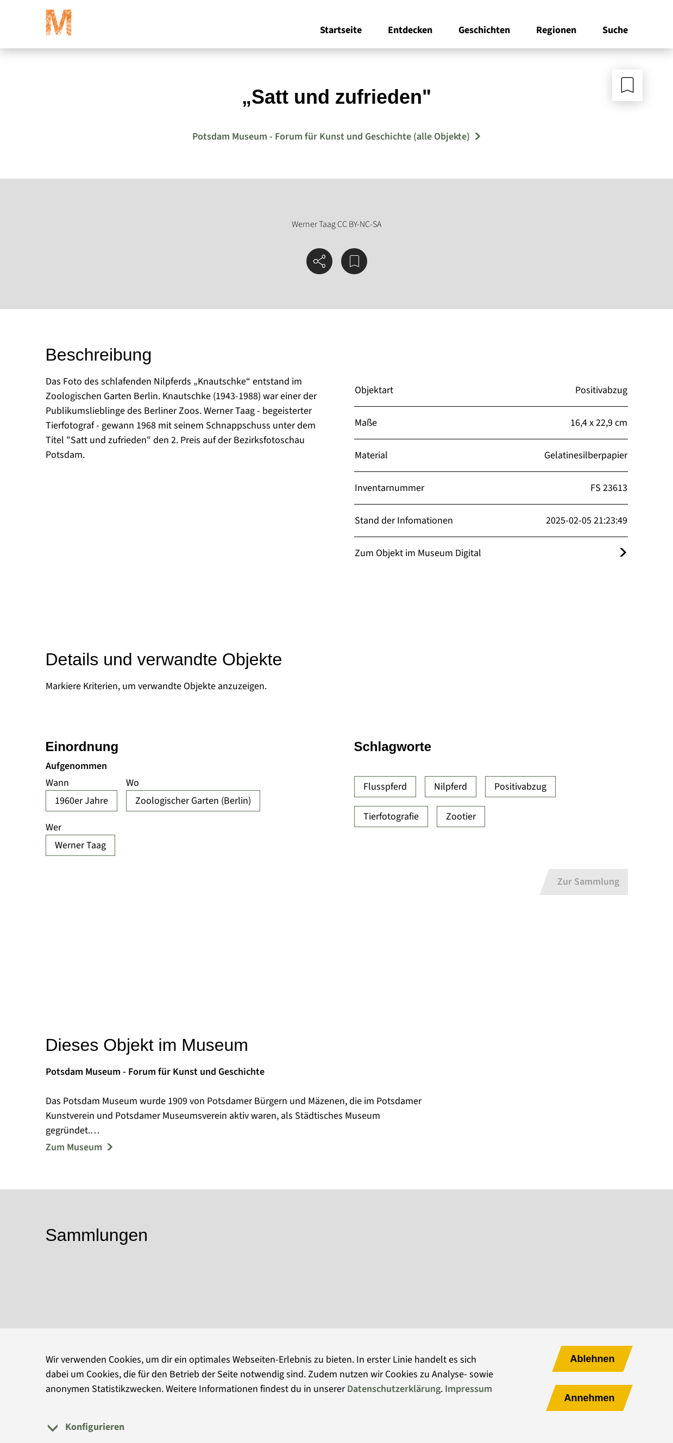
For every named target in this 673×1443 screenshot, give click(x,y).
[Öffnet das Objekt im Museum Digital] (623, 553)
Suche (615, 32)
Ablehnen (592, 1358)
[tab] (337, 1427)
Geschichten (484, 32)
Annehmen (589, 1397)
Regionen (556, 32)
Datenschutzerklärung (394, 1389)
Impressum (468, 1389)
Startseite (341, 32)
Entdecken (410, 32)
